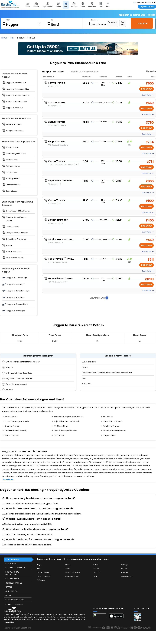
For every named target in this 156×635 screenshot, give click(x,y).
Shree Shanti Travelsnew (16, 239)
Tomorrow (112, 22)
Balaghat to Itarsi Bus (14, 130)
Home (4, 38)
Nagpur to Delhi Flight (16, 284)
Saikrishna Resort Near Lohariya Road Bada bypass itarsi (107, 372)
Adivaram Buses (13, 166)
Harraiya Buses (12, 147)
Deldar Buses (11, 160)
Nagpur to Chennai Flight (17, 304)
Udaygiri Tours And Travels (17, 233)
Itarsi (84, 378)
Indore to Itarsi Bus (13, 124)
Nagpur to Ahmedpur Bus (16, 101)
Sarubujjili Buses (12, 178)
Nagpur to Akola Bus (14, 107)
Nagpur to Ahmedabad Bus (17, 89)
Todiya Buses (11, 172)
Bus (12, 38)
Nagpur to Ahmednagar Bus (18, 95)
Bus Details (148, 95)
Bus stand (86, 383)
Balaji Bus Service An (14, 257)
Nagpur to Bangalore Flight (18, 291)
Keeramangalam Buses (16, 153)
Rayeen (9, 245)
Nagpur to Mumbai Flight (17, 277)
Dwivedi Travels (12, 226)
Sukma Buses (11, 191)
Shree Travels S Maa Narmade (19, 211)
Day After (123, 23)
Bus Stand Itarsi (89, 362)
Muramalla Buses (13, 185)
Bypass (85, 367)
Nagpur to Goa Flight (15, 297)
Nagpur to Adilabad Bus (16, 83)
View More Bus (99, 298)
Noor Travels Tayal (13, 251)
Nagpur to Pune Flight (16, 310)
